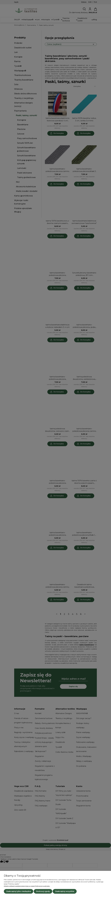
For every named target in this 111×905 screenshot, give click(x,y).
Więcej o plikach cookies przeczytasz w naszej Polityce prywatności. (27, 886)
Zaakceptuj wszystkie (64, 891)
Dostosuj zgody (43, 891)
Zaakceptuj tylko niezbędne (18, 891)
